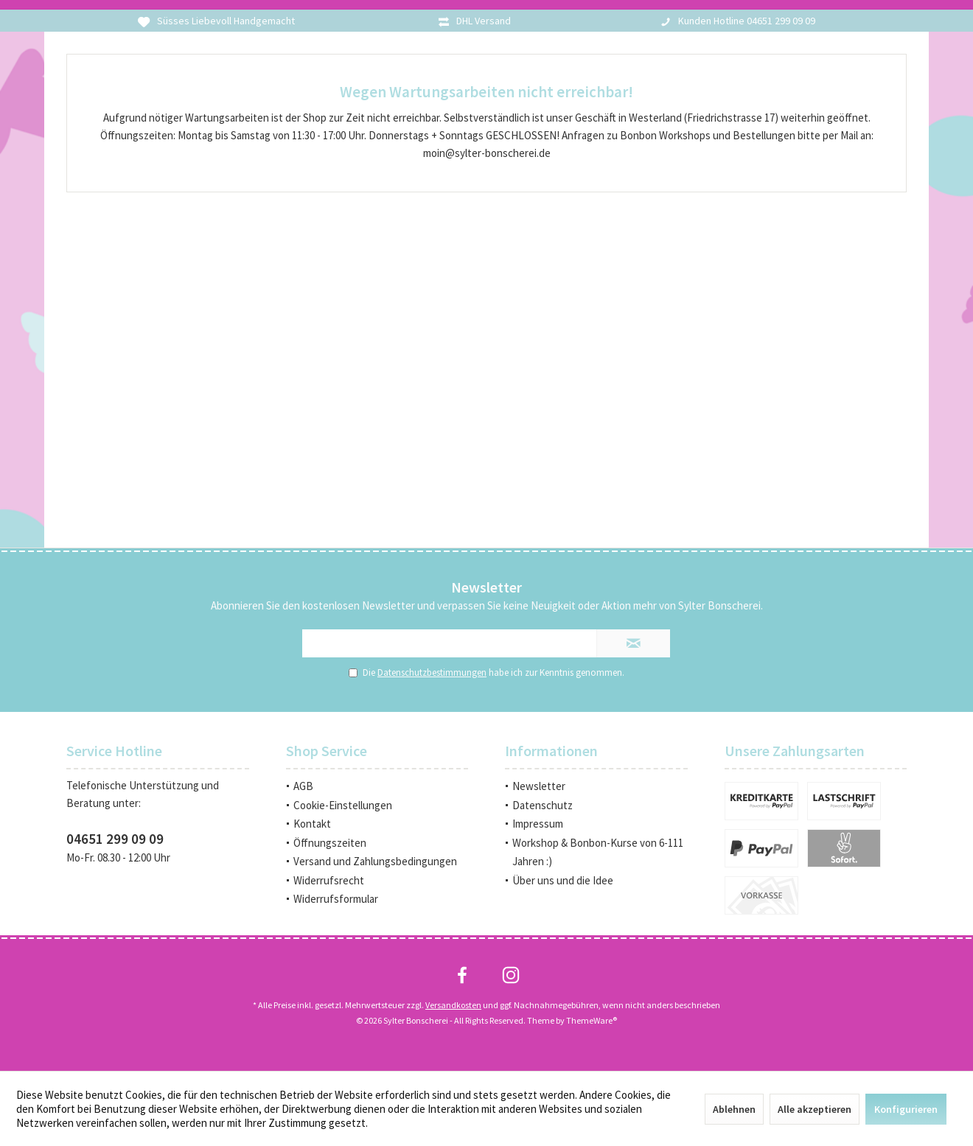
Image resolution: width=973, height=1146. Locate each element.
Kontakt (312, 824)
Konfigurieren (906, 1109)
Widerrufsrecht (328, 880)
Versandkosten (453, 1004)
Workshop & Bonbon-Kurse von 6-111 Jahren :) (597, 852)
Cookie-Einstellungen (342, 805)
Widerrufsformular (335, 899)
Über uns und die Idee (562, 880)
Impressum (537, 824)
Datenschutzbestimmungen (431, 672)
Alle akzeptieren (814, 1109)
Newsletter (538, 786)
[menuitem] (377, 786)
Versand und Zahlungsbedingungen (375, 861)
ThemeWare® (591, 1020)
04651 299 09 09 (115, 839)
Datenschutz (542, 805)
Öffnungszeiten (329, 843)
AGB (303, 786)
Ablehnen (734, 1109)
